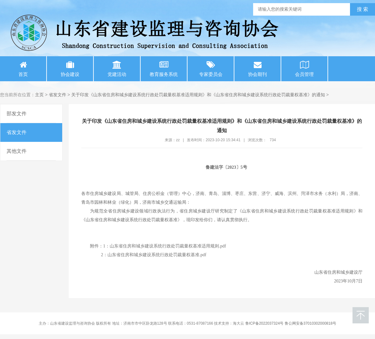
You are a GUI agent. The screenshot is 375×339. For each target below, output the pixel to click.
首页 (23, 69)
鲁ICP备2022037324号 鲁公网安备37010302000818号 (291, 323)
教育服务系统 (164, 69)
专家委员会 (211, 69)
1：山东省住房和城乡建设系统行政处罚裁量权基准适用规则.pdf (164, 246)
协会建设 (70, 69)
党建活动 (117, 69)
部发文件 (17, 113)
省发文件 (57, 94)
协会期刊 (257, 69)
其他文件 (17, 151)
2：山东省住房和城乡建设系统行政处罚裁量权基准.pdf (153, 254)
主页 (39, 94)
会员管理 (304, 69)
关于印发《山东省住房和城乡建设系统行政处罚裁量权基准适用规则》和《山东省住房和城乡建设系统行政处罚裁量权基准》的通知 (198, 94)
